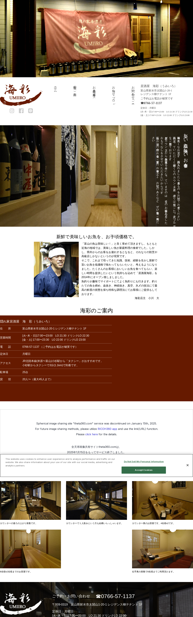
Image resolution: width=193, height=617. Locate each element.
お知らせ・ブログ (113, 94)
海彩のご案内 (75, 87)
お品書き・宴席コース (94, 91)
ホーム (55, 87)
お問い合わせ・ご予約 (133, 92)
